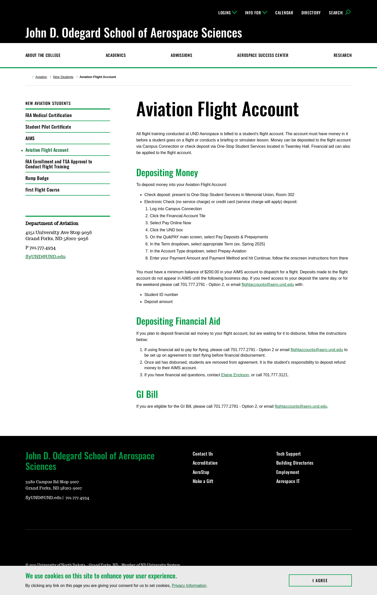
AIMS (30, 138)
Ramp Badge (37, 178)
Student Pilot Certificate (48, 126)
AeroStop (201, 472)
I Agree (332, 580)
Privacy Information (189, 585)
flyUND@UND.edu (45, 257)
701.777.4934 (77, 498)
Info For (256, 13)
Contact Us (203, 453)
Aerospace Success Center (262, 55)
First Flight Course (42, 189)
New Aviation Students (48, 103)
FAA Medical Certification (48, 115)
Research (343, 55)
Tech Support (288, 453)
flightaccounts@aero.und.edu (268, 284)
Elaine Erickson (235, 375)
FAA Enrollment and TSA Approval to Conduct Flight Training (58, 164)
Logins (227, 13)
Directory (311, 13)
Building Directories (295, 462)
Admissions (181, 55)
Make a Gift (203, 481)
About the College (43, 55)
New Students (63, 77)
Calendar (284, 13)
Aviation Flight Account (47, 149)
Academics (116, 55)
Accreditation (205, 462)
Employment (287, 472)
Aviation (41, 77)
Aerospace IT (288, 481)
